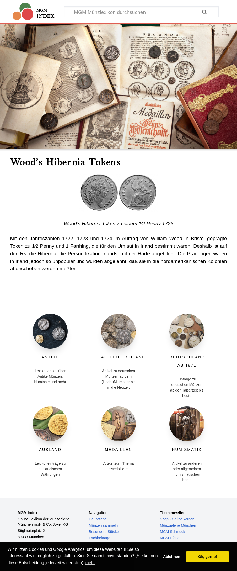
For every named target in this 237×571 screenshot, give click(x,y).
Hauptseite (97, 519)
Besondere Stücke (104, 532)
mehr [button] (90, 563)
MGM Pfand (170, 538)
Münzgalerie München (178, 525)
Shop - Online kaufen (177, 519)
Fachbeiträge (99, 538)
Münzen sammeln (103, 525)
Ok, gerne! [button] (207, 556)
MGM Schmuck (172, 532)
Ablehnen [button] (171, 556)
